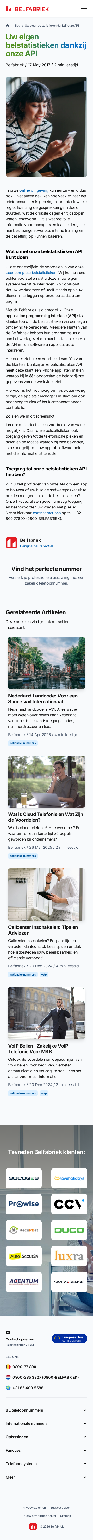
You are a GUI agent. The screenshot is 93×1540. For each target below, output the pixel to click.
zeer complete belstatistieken (31, 272)
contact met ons (47, 512)
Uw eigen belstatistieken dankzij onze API (52, 25)
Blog (17, 25)
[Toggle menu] (84, 8)
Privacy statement (34, 1507)
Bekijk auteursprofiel (36, 546)
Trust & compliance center (39, 1516)
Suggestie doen (60, 1507)
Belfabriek (15, 64)
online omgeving (33, 190)
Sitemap (65, 1516)
